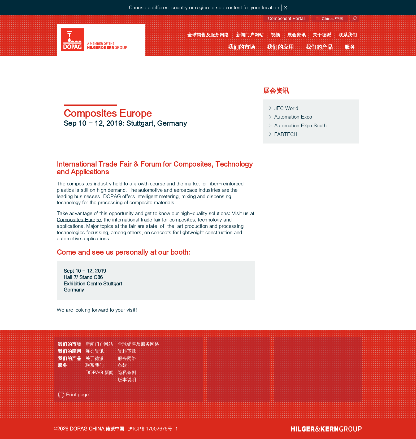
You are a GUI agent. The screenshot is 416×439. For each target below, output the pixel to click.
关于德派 (322, 34)
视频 (275, 34)
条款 (122, 365)
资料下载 (127, 351)
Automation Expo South (300, 125)
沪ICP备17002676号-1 (153, 428)
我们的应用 (280, 47)
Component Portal (286, 18)
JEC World (286, 108)
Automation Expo (293, 116)
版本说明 (127, 379)
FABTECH (285, 134)
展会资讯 (296, 34)
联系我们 (348, 34)
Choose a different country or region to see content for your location (204, 7)
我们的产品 (319, 47)
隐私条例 (127, 372)
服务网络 (127, 358)
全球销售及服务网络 (208, 34)
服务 (349, 47)
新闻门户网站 (250, 34)
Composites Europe (79, 219)
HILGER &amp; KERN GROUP (326, 429)
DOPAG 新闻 (99, 372)
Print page (77, 394)
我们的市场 (241, 47)
